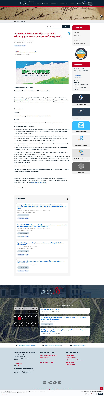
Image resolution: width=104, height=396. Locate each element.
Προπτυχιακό (53, 3)
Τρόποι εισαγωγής (44, 358)
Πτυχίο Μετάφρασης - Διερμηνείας (48, 355)
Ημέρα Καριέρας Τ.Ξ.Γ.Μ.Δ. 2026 (50, 309)
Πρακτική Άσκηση (70, 362)
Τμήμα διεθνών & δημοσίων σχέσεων (74, 360)
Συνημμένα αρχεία (24, 215)
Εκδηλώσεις (76, 38)
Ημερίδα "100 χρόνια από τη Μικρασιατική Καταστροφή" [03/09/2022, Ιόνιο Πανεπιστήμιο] (40, 244)
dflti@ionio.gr (78, 77)
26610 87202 (78, 75)
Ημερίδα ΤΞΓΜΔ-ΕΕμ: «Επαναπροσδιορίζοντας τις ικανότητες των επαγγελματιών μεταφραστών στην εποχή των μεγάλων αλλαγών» (42, 225)
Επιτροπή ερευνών (70, 364)
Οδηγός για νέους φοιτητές (46, 362)
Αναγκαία (88, 394)
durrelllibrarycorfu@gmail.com (38, 182)
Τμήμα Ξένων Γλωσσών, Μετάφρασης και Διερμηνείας (48, 389)
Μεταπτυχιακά (63, 3)
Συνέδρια (23, 45)
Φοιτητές (72, 3)
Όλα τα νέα (76, 32)
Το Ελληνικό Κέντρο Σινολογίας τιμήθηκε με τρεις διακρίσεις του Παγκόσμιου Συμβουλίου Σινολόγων (64, 331)
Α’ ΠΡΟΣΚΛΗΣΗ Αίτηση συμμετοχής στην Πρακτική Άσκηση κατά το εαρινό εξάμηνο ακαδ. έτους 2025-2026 (63, 318)
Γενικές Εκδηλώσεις (18, 45)
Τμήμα (38, 3)
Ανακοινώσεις (77, 35)
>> (36, 305)
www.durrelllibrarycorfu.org (21, 100)
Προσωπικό (45, 3)
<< (16, 305)
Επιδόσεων (94, 394)
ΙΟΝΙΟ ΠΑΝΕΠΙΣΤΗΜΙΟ (67, 389)
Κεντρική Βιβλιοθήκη (71, 358)
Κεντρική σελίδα (70, 355)
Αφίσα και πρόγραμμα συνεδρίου (26, 52)
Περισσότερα (4, 394)
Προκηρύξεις (77, 40)
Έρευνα (79, 3)
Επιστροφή (20, 188)
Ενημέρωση (86, 3)
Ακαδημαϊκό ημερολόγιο (79, 43)
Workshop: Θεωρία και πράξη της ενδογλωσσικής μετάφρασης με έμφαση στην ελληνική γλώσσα (41, 262)
